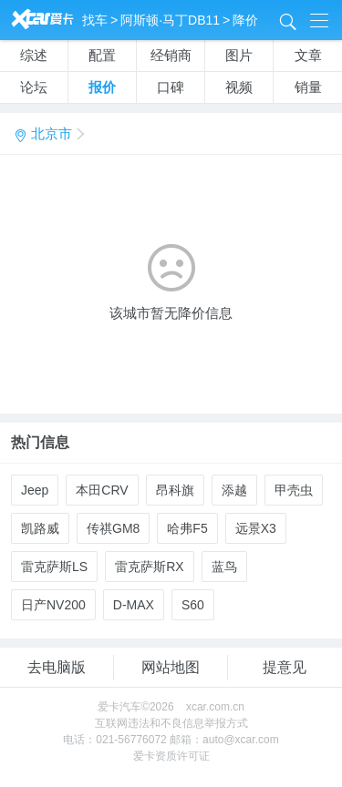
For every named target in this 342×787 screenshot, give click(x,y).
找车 (95, 20)
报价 (102, 87)
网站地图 (170, 667)
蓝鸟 (224, 566)
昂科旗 (175, 490)
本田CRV (102, 490)
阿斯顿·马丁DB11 (170, 20)
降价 (245, 20)
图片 (239, 55)
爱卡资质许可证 (171, 756)
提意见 (284, 667)
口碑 (170, 87)
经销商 (171, 55)
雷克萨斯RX (149, 566)
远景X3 (255, 528)
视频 (239, 87)
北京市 (48, 134)
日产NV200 (53, 605)
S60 (192, 605)
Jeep (34, 490)
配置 (102, 55)
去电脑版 (56, 667)
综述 (33, 55)
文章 (308, 55)
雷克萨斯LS (54, 566)
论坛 (33, 87)
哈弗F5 (187, 528)
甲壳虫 (294, 490)
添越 (234, 490)
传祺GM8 (113, 528)
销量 (308, 87)
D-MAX (133, 605)
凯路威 (40, 528)
